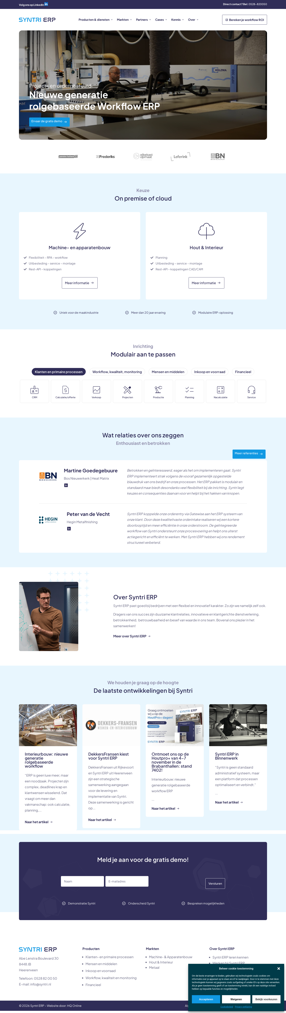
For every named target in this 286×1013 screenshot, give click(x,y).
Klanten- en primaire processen (110, 959)
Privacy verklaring (243, 1007)
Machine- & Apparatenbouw (170, 959)
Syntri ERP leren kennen (230, 959)
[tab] (59, 371)
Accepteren (206, 999)
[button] (279, 968)
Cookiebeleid (227, 1007)
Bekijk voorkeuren (266, 999)
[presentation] (182, 895)
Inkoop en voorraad (101, 973)
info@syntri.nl (40, 986)
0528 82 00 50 (45, 980)
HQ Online (74, 1008)
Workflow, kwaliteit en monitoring (111, 980)
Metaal (154, 969)
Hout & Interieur (161, 964)
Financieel (93, 987)
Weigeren (236, 999)
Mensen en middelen (101, 966)
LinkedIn (38, 4)
